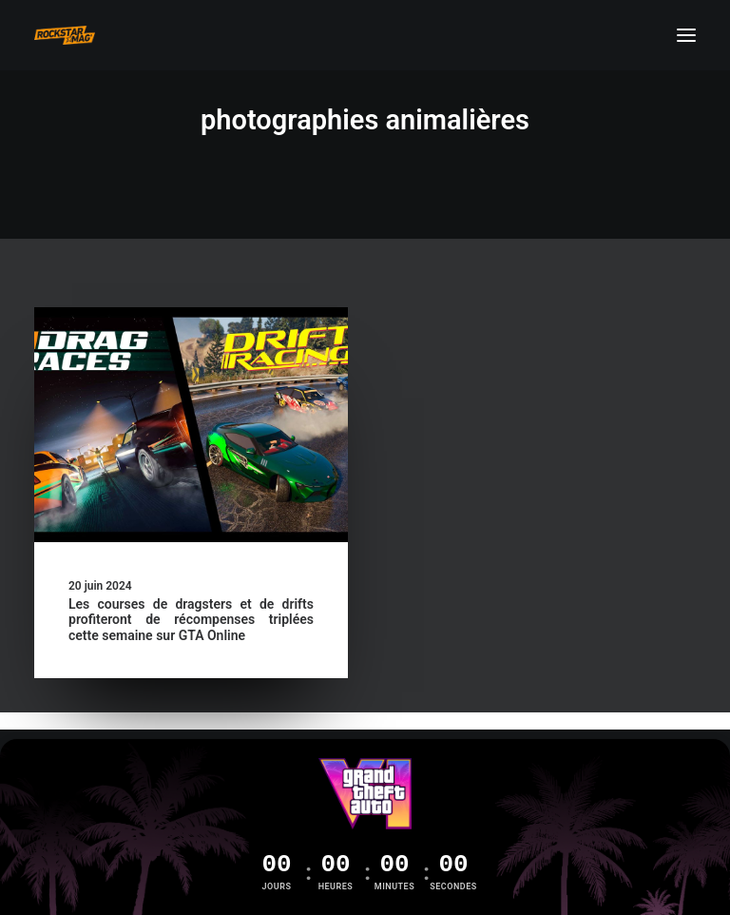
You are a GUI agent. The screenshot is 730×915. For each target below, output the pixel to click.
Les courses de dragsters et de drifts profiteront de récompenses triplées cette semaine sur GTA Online (191, 620)
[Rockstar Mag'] (64, 35)
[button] (686, 35)
